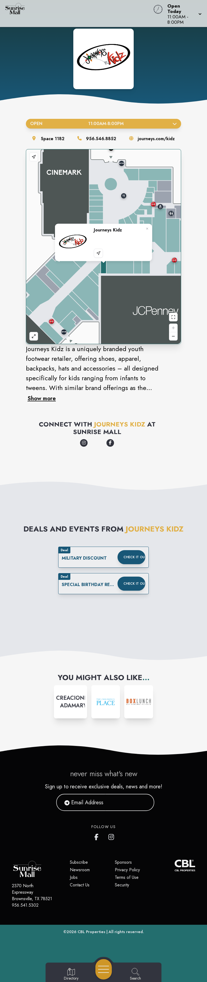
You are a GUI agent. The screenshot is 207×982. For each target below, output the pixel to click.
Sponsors (123, 862)
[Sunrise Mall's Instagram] (111, 836)
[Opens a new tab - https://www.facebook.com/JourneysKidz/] (110, 443)
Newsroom (80, 870)
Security (122, 885)
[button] (183, 13)
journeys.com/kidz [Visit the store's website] (156, 139)
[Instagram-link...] (70, 701)
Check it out (134, 557)
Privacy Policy (127, 870)
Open (103, 123)
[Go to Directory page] (71, 974)
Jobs (74, 877)
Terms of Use (127, 877)
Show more (41, 398)
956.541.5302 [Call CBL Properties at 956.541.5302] (25, 905)
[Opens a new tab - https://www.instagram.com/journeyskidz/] (84, 443)
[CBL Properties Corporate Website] (174, 865)
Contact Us (79, 885)
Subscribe (79, 862)
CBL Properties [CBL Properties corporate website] (91, 931)
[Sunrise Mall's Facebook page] (97, 836)
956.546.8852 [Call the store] (101, 139)
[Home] (78, 13)
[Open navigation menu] (104, 969)
